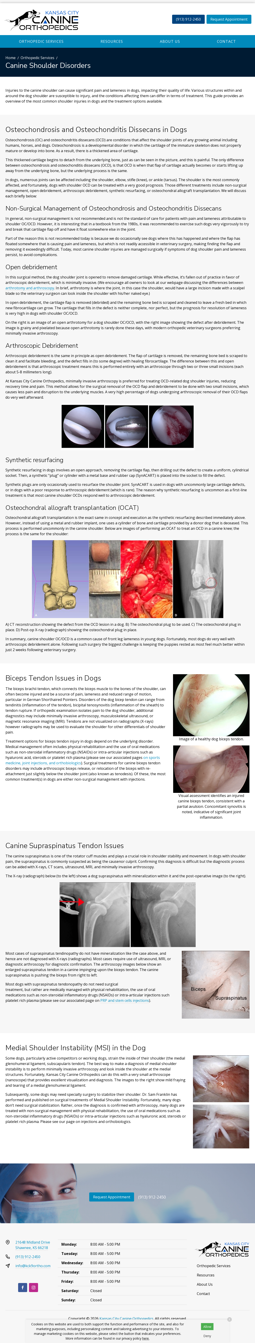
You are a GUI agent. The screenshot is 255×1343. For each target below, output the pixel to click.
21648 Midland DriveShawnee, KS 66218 (32, 1245)
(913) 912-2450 (188, 19)
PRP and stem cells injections (124, 1000)
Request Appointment (229, 19)
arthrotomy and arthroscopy (29, 287)
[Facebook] (22, 1287)
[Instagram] (33, 1287)
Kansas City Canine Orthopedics (126, 1318)
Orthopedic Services (41, 41)
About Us (170, 41)
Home (10, 57)
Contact (226, 41)
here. (145, 1338)
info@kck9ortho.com (33, 1265)
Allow (207, 1326)
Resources (112, 41)
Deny (207, 1336)
